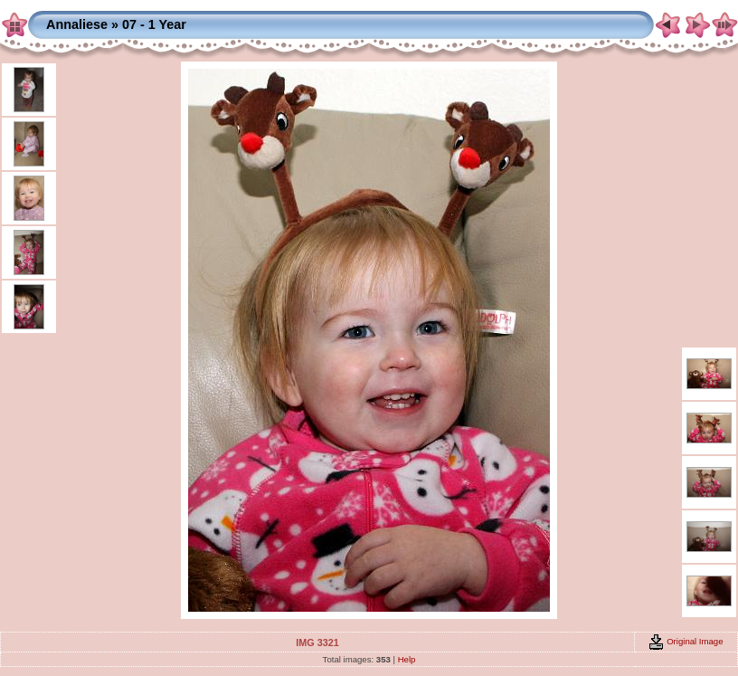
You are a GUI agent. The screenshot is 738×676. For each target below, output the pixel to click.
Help (407, 659)
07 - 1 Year (154, 24)
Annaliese (77, 24)
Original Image (685, 641)
